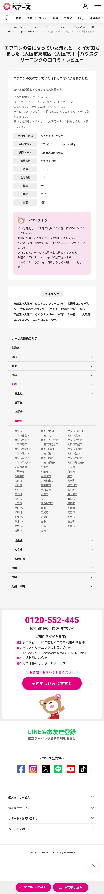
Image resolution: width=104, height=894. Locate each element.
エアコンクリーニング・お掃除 (69, 27)
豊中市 (44, 521)
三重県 (19, 393)
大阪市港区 (47, 453)
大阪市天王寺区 (49, 439)
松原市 (18, 498)
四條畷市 (46, 476)
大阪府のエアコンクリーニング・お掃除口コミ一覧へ (52, 309)
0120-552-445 (35, 887)
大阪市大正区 (22, 439)
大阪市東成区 (74, 444)
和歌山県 (20, 559)
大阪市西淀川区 (23, 462)
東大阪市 (72, 494)
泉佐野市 (19, 507)
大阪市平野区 (74, 439)
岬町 (17, 489)
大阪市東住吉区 (49, 444)
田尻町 (44, 512)
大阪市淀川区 (22, 453)
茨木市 (71, 517)
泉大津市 (72, 507)
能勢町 (44, 517)
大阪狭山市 (47, 480)
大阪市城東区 (74, 435)
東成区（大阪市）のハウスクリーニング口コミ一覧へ (46, 314)
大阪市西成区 (74, 457)
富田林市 (46, 485)
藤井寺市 (19, 521)
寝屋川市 (72, 485)
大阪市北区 (47, 435)
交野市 (44, 467)
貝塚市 (18, 525)
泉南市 (44, 507)
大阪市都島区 (48, 462)
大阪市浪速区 (74, 449)
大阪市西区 (47, 457)
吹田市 (44, 471)
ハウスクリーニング (37, 27)
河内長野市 (47, 503)
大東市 (18, 480)
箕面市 (71, 512)
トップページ (15, 27)
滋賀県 (19, 402)
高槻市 (18, 530)
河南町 (71, 503)
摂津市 (44, 494)
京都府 (19, 412)
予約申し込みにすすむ (52, 683)
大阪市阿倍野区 (76, 462)
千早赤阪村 (21, 471)
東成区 (31, 31)
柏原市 (71, 498)
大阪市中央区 (48, 430)
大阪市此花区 (48, 449)
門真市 (44, 525)
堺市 (69, 476)
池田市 (18, 503)
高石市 (44, 530)
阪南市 (71, 525)
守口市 (18, 485)
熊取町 (18, 512)
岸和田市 (46, 489)
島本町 (71, 489)
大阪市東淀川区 (23, 449)
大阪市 (19, 31)
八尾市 (71, 467)
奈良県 (19, 550)
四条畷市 (19, 476)
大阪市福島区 (22, 457)
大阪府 (19, 421)
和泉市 (71, 471)
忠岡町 (18, 494)
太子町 (71, 480)
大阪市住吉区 (22, 435)
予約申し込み (73, 887)
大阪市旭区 (21, 444)
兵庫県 (19, 540)
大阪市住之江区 (76, 430)
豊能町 (71, 521)
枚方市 (44, 498)
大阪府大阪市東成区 (52, 152)
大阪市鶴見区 (22, 467)
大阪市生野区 (74, 453)
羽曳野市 (19, 517)
